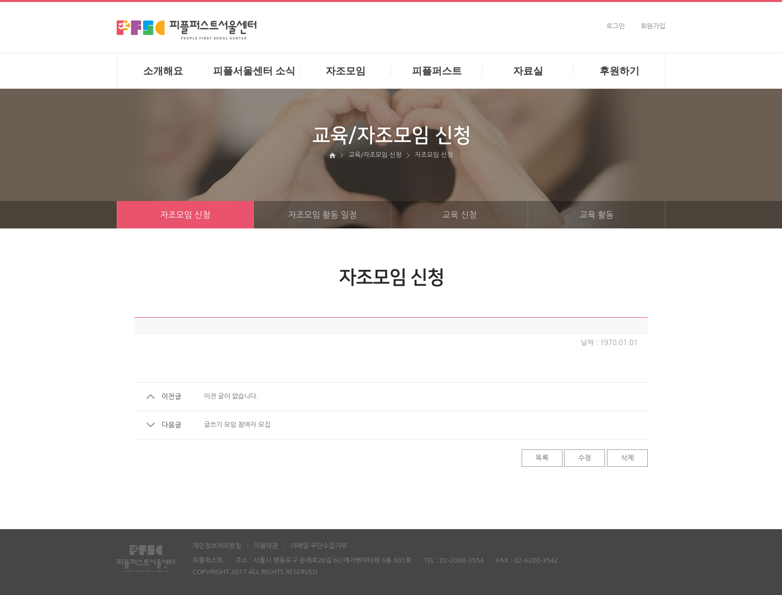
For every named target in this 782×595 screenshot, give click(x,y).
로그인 (615, 26)
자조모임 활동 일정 (339, 214)
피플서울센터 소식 (254, 70)
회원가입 (653, 26)
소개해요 (163, 70)
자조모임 (346, 70)
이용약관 (266, 546)
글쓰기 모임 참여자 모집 (237, 424)
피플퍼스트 (437, 70)
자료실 (528, 70)
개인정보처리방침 (217, 546)
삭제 (627, 457)
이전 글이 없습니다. (231, 396)
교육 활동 (622, 214)
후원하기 (619, 70)
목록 (542, 457)
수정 (584, 457)
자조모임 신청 (185, 214)
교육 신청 (485, 214)
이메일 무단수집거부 (318, 546)
